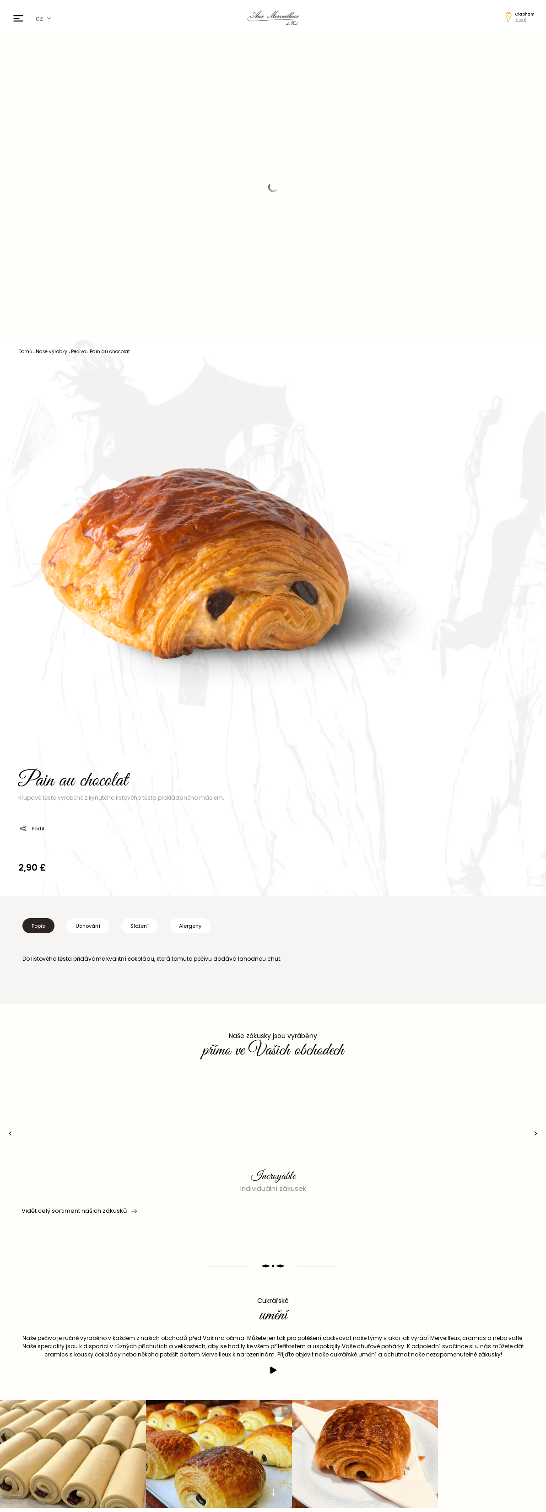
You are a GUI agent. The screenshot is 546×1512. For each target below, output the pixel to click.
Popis (38, 926)
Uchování (88, 926)
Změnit (520, 19)
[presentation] (10, 1133)
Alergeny (190, 926)
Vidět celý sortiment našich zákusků (78, 1211)
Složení (139, 926)
